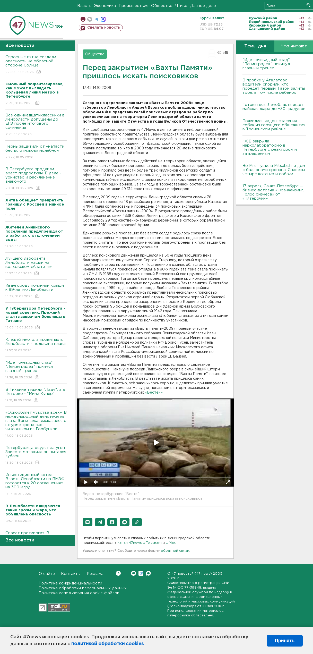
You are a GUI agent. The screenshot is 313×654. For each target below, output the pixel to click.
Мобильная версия (83, 19)
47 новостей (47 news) (191, 573)
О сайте (47, 573)
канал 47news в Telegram (140, 542)
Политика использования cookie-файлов (79, 593)
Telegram (140, 573)
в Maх (171, 542)
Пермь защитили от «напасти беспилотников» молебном (36, 152)
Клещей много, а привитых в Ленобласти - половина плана (36, 345)
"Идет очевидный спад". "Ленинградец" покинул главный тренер (36, 370)
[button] (87, 522)
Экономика (105, 5)
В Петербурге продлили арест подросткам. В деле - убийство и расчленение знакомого (36, 178)
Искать (308, 5)
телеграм (96, 19)
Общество (161, 5)
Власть (84, 5)
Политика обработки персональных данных (83, 588)
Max (148, 573)
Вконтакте (118, 573)
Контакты (71, 573)
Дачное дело (203, 5)
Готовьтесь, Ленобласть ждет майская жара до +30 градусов (274, 107)
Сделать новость (103, 27)
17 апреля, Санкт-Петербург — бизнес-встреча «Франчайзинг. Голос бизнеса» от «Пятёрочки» (273, 192)
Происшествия (133, 5)
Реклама (95, 573)
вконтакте (89, 19)
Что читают (294, 46)
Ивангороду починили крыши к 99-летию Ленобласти (36, 291)
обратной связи (175, 550)
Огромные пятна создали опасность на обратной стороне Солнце (36, 64)
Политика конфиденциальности (70, 583)
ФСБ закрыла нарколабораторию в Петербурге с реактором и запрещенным (269, 147)
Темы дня (255, 46)
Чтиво (181, 5)
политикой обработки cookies (107, 644)
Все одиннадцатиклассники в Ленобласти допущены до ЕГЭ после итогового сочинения (36, 125)
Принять (284, 640)
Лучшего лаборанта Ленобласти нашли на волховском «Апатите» (36, 266)
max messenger (103, 19)
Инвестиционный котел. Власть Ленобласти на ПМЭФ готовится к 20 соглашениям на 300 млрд (36, 484)
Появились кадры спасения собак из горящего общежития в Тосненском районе (273, 125)
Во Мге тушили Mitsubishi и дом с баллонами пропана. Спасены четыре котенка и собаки (273, 170)
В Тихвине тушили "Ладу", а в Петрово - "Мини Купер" (36, 395)
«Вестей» (154, 392)
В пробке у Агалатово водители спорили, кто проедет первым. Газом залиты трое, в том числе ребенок (273, 86)
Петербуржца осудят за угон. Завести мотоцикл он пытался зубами (36, 455)
